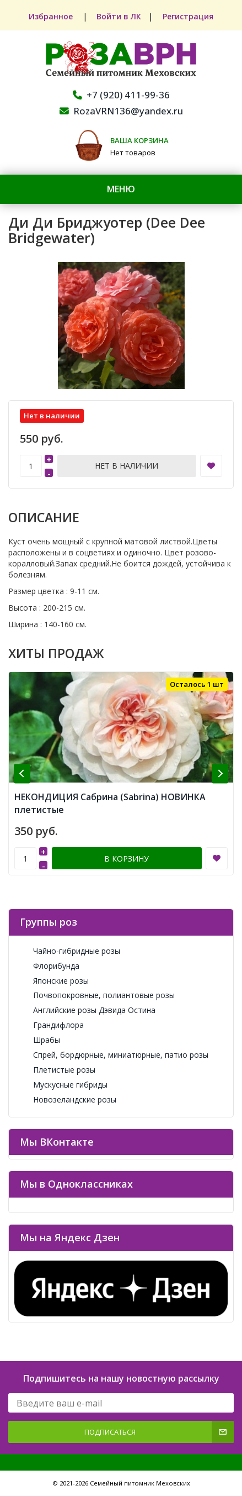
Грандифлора (52, 1025)
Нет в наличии (126, 465)
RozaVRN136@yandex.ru (121, 110)
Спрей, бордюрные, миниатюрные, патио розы (114, 1054)
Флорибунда (49, 965)
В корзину (126, 858)
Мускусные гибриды (63, 1084)
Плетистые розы (57, 1069)
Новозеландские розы (68, 1099)
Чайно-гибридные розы (70, 951)
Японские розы (54, 980)
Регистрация (188, 16)
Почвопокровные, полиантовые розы (97, 995)
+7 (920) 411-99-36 (121, 94)
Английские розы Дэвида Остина (87, 1010)
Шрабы (40, 1040)
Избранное (51, 16)
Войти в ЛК (118, 16)
